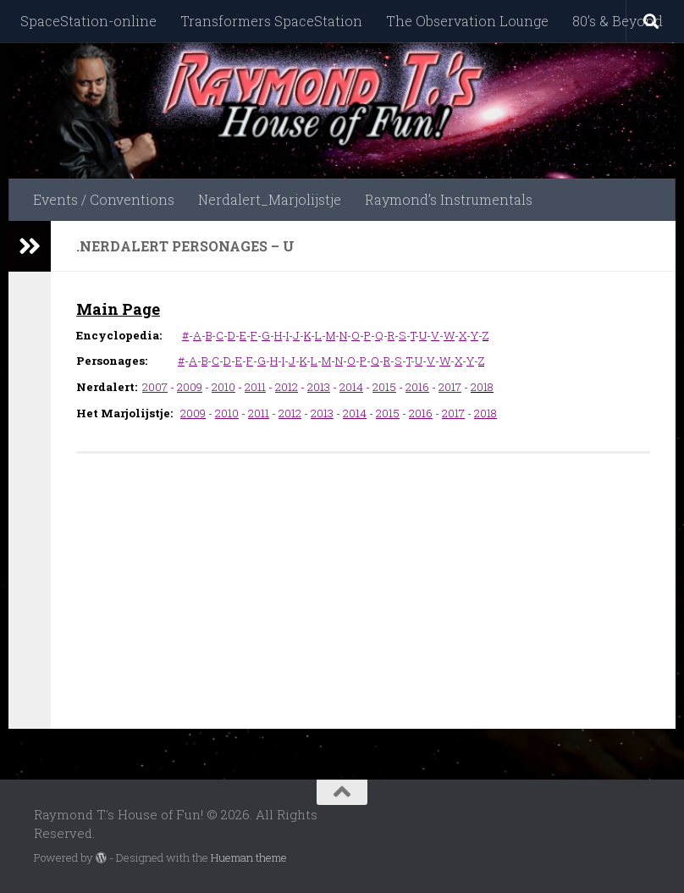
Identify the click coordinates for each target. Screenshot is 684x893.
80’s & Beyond (617, 21)
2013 (318, 386)
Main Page (118, 309)
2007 (155, 386)
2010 (223, 386)
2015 (384, 386)
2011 (255, 386)
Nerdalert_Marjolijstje (269, 199)
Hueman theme (249, 857)
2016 (417, 386)
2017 (450, 386)
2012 (286, 386)
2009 (189, 386)
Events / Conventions (103, 199)
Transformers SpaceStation (271, 21)
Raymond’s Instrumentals (448, 199)
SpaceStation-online (88, 21)
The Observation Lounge (467, 21)
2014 (351, 386)
